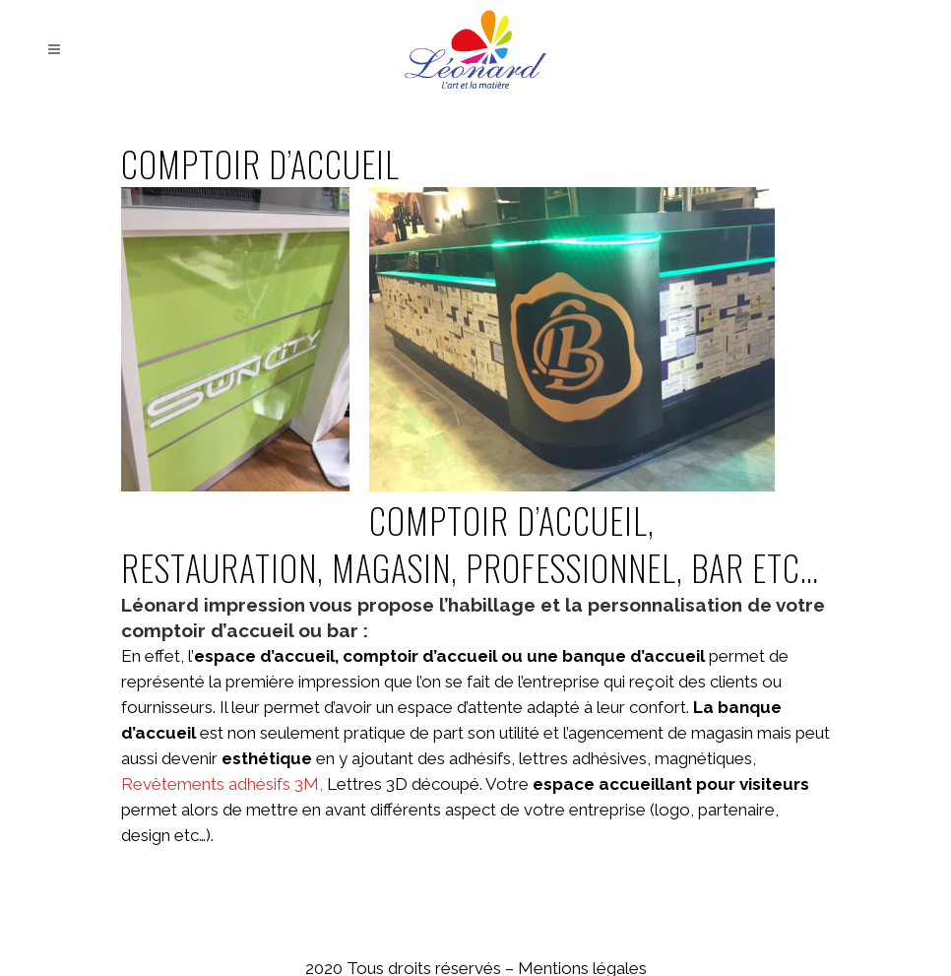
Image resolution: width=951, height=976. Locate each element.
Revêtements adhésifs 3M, (224, 784)
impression (254, 605)
